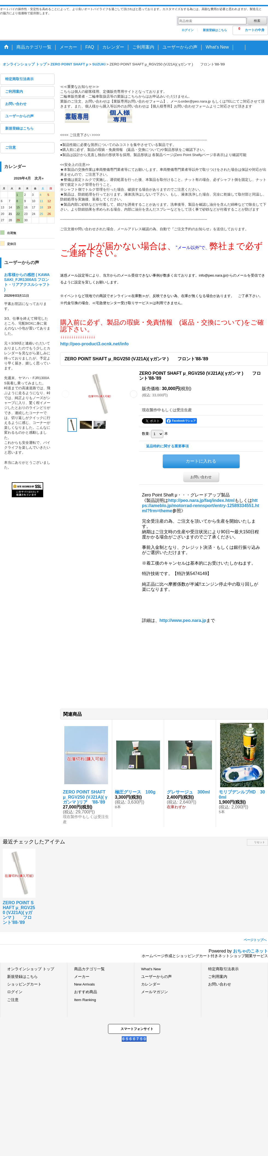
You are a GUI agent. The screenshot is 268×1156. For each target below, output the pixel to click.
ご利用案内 (14, 91)
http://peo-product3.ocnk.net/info (94, 344)
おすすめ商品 (85, 992)
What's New (151, 969)
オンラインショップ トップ (30, 969)
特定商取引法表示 (19, 79)
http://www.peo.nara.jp (182, 620)
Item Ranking (85, 1000)
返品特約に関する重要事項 (167, 446)
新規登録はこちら (215, 30)
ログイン (188, 30)
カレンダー (150, 984)
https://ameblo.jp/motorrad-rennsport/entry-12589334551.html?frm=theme (200, 505)
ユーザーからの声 (19, 116)
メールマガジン (154, 992)
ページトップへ (255, 940)
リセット (259, 842)
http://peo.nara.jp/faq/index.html (201, 500)
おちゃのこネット (250, 951)
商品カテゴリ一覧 (89, 969)
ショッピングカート (24, 984)
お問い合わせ (16, 104)
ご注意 (10, 147)
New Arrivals (84, 984)
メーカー (81, 977)
